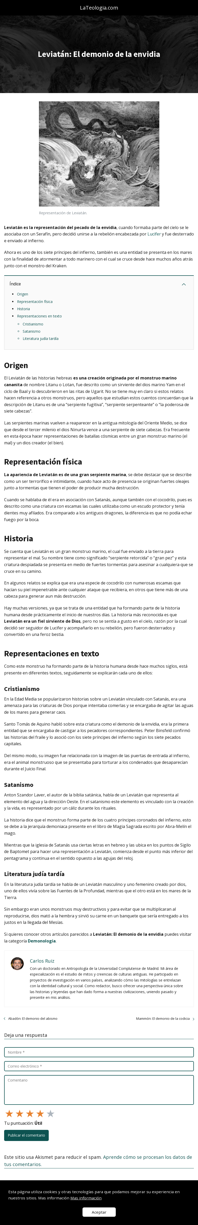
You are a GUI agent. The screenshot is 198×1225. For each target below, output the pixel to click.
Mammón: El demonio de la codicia (163, 1018)
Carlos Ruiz (42, 961)
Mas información (86, 1197)
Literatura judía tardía (41, 338)
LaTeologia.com (99, 7)
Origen (22, 294)
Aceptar (99, 1212)
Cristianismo (33, 324)
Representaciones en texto (39, 316)
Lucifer (154, 234)
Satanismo (31, 331)
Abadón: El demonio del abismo (32, 1018)
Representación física (35, 301)
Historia (23, 308)
